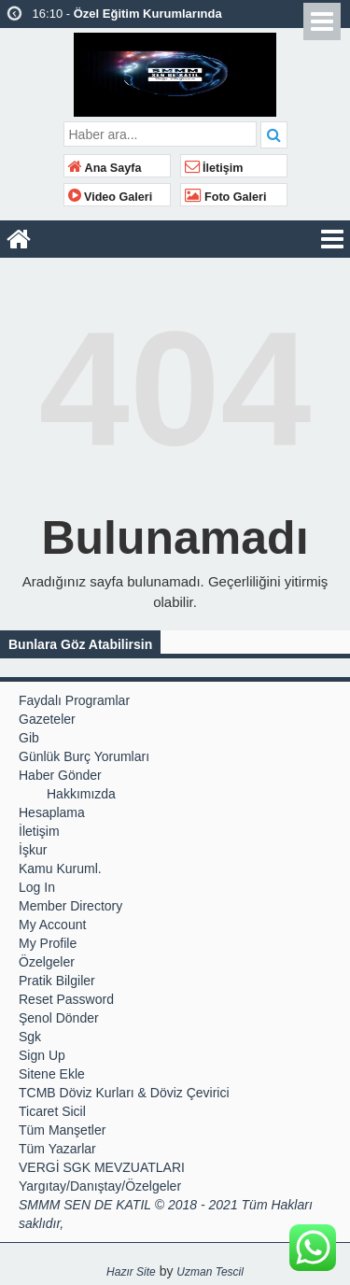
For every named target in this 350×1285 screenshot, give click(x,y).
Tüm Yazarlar (57, 1148)
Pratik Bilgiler (57, 980)
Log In (37, 887)
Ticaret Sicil (52, 1111)
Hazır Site (131, 1271)
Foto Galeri (226, 197)
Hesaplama (52, 812)
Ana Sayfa (105, 168)
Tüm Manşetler (62, 1130)
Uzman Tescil (210, 1271)
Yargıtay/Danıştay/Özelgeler (100, 1186)
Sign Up (42, 1055)
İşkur (33, 849)
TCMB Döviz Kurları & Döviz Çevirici (124, 1092)
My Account (52, 924)
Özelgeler (47, 961)
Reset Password (66, 999)
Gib (29, 737)
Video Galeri (110, 197)
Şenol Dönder (59, 1017)
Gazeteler (47, 719)
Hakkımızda (81, 793)
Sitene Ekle (52, 1073)
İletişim (214, 168)
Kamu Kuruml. (60, 868)
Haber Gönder (60, 775)
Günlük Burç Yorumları (84, 756)
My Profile (48, 943)
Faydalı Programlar (74, 700)
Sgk (30, 1036)
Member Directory (70, 905)
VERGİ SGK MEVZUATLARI (102, 1167)
